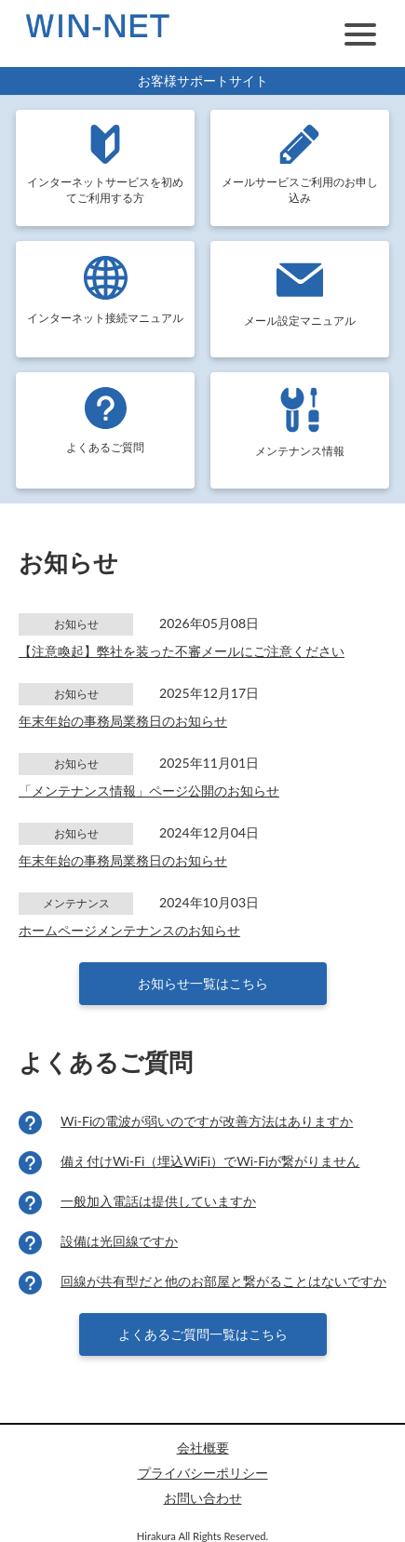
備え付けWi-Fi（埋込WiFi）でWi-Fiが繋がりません (210, 1161)
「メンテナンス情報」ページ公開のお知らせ (149, 790)
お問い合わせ (203, 1498)
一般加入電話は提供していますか (158, 1201)
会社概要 (203, 1447)
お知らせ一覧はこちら (203, 983)
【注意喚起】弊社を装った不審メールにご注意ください (181, 651)
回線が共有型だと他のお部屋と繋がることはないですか (223, 1281)
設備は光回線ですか (119, 1241)
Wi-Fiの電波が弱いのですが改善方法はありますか (207, 1121)
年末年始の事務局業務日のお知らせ (123, 721)
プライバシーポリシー (203, 1473)
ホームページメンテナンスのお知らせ (129, 930)
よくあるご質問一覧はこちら (203, 1334)
